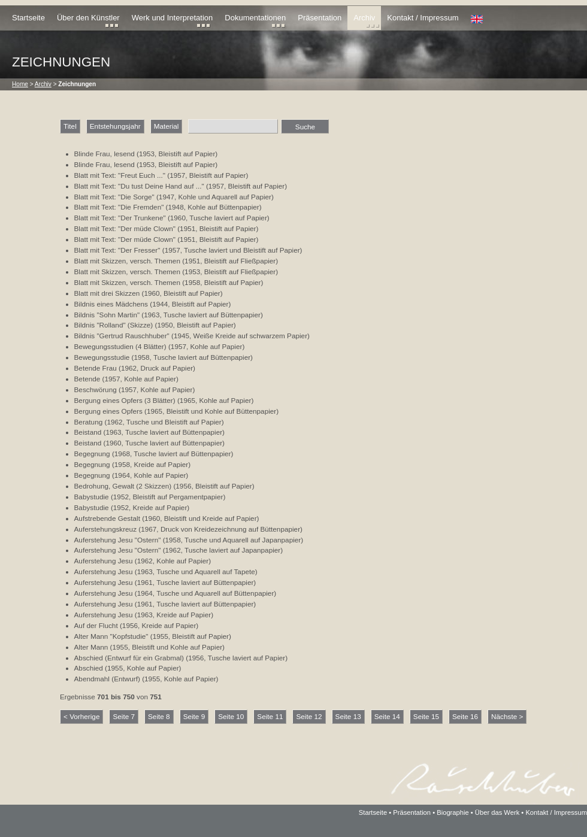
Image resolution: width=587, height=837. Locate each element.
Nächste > (507, 716)
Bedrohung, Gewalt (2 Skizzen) (123, 486)
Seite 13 (348, 716)
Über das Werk (497, 812)
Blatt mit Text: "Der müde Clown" (125, 228)
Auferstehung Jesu (103, 561)
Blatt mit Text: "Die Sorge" (114, 197)
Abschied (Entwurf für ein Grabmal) (129, 658)
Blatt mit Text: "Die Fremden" (119, 207)
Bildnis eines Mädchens (111, 304)
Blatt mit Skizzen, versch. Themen (127, 261)
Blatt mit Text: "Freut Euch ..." (119, 175)
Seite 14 (387, 716)
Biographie (453, 812)
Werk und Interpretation (172, 17)
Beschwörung (95, 389)
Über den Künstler (88, 17)
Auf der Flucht (96, 625)
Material (166, 126)
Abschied (88, 668)
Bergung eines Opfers (108, 411)
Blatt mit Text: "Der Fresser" (117, 250)
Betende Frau (95, 368)
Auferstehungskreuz (105, 529)
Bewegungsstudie (102, 357)
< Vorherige (81, 716)
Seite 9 (194, 716)
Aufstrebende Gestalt (107, 518)
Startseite (28, 17)
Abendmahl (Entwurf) (107, 679)
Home (20, 84)
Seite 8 (159, 716)
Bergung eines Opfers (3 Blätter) (125, 400)
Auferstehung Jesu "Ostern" (117, 540)
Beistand (88, 432)
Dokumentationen (255, 17)
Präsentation (319, 17)
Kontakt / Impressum (422, 17)
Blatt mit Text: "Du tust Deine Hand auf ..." (139, 186)
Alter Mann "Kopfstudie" (111, 636)
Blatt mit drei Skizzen (107, 293)
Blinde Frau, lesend (104, 153)
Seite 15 (426, 716)
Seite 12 (309, 716)
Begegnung (92, 453)
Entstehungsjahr (115, 126)
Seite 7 (124, 716)
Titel (70, 126)
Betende (87, 379)
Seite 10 (231, 716)
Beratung (88, 422)
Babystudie (91, 497)
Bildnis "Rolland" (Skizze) (113, 325)
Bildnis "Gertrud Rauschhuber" (122, 335)
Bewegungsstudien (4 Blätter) (120, 346)
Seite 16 (465, 716)
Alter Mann (91, 647)
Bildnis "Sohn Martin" (107, 315)
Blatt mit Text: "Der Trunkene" (120, 218)
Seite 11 (270, 716)
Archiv (364, 17)
